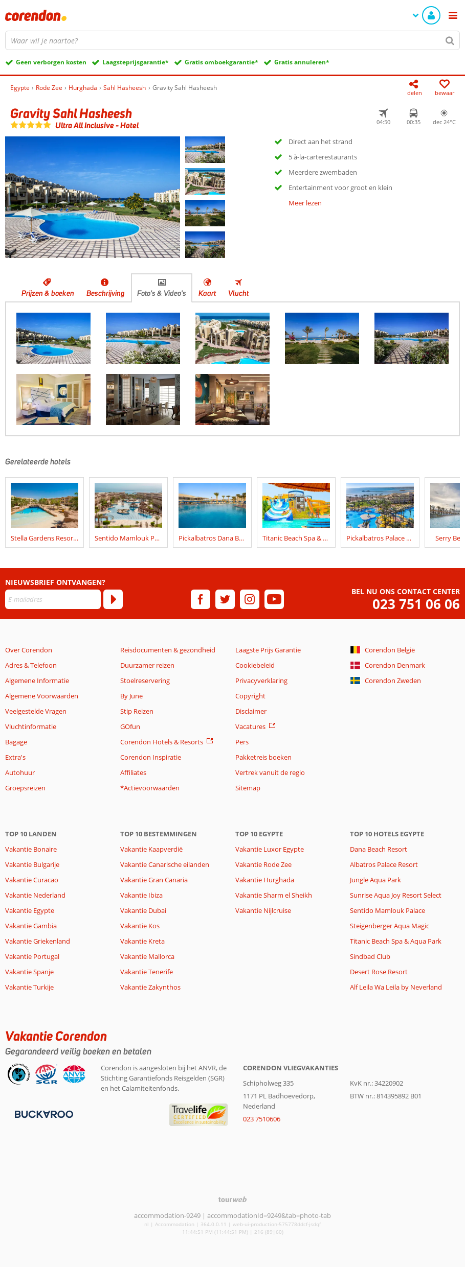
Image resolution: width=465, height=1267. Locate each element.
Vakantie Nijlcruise (263, 910)
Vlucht (238, 293)
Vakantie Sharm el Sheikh (273, 895)
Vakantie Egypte (29, 910)
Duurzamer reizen (147, 665)
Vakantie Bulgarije (32, 864)
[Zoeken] (450, 40)
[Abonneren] (113, 599)
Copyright (250, 695)
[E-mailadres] (53, 599)
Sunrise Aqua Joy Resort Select (395, 895)
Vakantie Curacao (31, 879)
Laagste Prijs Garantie (268, 649)
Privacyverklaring (261, 680)
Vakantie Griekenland (37, 941)
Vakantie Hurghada (264, 879)
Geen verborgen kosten (51, 62)
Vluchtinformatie (30, 726)
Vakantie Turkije (29, 987)
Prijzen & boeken (47, 293)
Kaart (207, 293)
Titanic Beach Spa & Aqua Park (395, 941)
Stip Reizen (136, 711)
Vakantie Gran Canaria (154, 879)
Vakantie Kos (140, 925)
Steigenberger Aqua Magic (389, 925)
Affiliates (133, 772)
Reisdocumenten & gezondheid (167, 649)
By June (131, 695)
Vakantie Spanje (29, 971)
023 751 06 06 (416, 604)
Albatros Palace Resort (384, 864)
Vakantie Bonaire (31, 849)
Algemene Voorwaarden (41, 695)
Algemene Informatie (37, 680)
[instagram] (249, 599)
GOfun (130, 726)
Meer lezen (305, 202)
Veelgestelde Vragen (36, 711)
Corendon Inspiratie (150, 757)
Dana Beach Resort (378, 849)
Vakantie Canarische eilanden (164, 864)
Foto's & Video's (161, 293)
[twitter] (225, 599)
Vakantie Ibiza (141, 895)
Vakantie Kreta (142, 941)
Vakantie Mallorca (147, 956)
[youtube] (274, 599)
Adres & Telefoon (31, 665)
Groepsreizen (25, 787)
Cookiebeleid (255, 665)
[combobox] (232, 40)
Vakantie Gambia (31, 925)
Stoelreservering (145, 680)
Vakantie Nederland (35, 895)
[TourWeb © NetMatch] (232, 1199)
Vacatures (250, 726)
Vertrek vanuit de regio (270, 772)
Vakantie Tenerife (146, 971)
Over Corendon (28, 649)
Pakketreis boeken (263, 757)
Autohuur (20, 772)
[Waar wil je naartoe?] (232, 40)
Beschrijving (105, 293)
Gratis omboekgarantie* (221, 62)
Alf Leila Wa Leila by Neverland (396, 987)
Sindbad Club (370, 956)
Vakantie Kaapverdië (151, 849)
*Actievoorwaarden (150, 787)
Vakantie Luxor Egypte (269, 849)
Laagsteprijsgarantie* (135, 62)
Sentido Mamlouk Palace (387, 910)
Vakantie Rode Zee (263, 864)
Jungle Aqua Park (375, 879)
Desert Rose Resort (379, 971)
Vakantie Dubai (143, 910)
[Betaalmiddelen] (43, 1113)
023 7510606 (261, 1118)
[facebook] (200, 599)
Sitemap (247, 787)
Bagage (16, 741)
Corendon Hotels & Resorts (161, 741)
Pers (242, 741)
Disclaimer (251, 711)
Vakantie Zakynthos (150, 987)
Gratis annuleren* (301, 62)
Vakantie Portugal (32, 956)
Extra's (15, 757)
